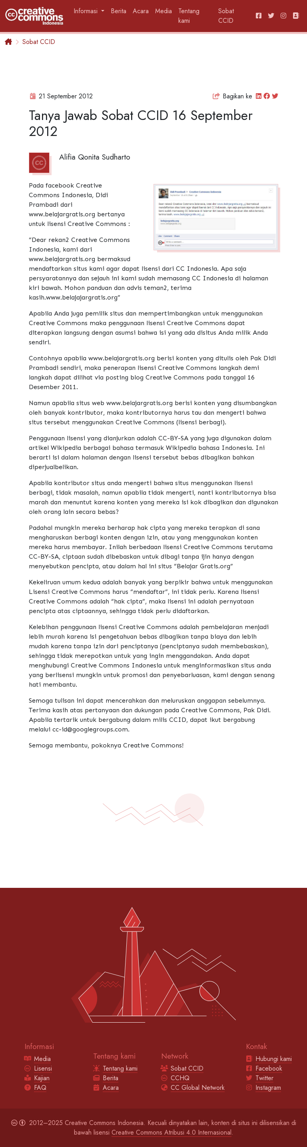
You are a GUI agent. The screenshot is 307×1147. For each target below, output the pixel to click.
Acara (141, 11)
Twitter (264, 1078)
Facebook (268, 1068)
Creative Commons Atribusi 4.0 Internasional (171, 1132)
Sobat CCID (226, 15)
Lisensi (43, 1068)
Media (163, 11)
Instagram (268, 1087)
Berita (118, 11)
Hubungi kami (273, 1058)
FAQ (40, 1087)
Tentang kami (188, 15)
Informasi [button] (87, 11)
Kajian (42, 1078)
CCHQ (180, 1078)
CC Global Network (198, 1087)
